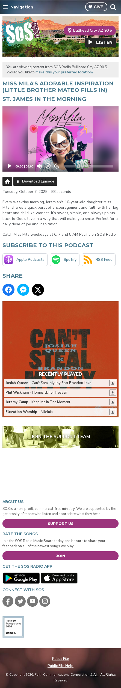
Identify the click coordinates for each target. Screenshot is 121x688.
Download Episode (38, 181)
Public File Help (60, 665)
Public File (60, 658)
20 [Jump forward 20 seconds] (57, 166)
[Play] (9, 166)
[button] (61, 139)
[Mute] (39, 166)
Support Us (60, 523)
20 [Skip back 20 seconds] (48, 166)
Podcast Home (7, 181)
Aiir (96, 674)
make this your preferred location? (64, 72)
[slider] (88, 166)
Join (60, 556)
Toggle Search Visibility (113, 7)
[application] (60, 139)
